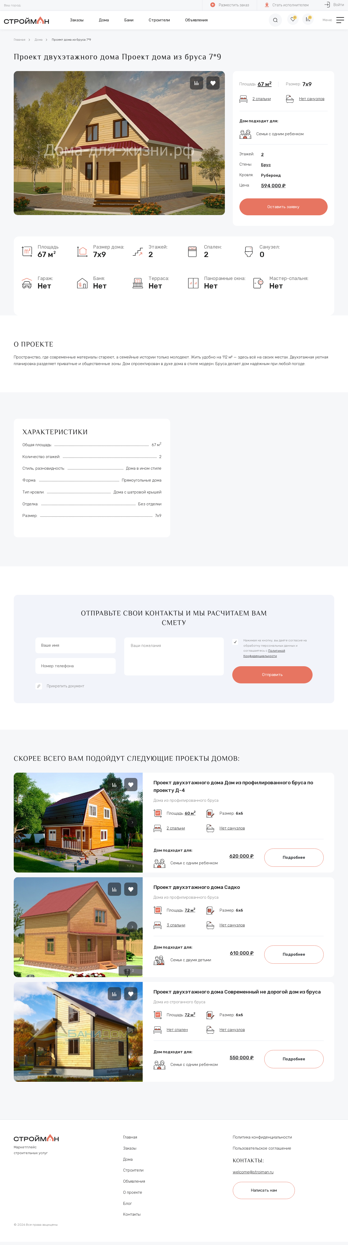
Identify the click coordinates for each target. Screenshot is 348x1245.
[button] (132, 820)
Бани (128, 20)
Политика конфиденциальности (262, 1140)
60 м (190, 817)
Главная (19, 39)
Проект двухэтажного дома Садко (197, 890)
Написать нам (267, 1192)
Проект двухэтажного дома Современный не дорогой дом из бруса (237, 995)
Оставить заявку (283, 206)
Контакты (132, 1217)
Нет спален (177, 1038)
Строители (159, 20)
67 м (265, 84)
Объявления (196, 20)
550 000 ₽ (242, 1066)
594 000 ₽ (273, 186)
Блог (127, 1206)
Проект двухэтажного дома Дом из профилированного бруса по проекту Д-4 (233, 785)
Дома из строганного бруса (179, 1007)
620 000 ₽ (241, 860)
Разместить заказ (229, 4)
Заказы (76, 20)
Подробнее (294, 861)
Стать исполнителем (286, 4)
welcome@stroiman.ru (253, 1175)
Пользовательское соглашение (262, 1151)
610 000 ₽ (242, 961)
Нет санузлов (311, 98)
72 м (190, 918)
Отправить (272, 672)
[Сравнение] (307, 20)
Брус (266, 164)
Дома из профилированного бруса (186, 800)
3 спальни (176, 933)
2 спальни (262, 98)
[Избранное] (288, 20)
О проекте (132, 1195)
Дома (104, 20)
